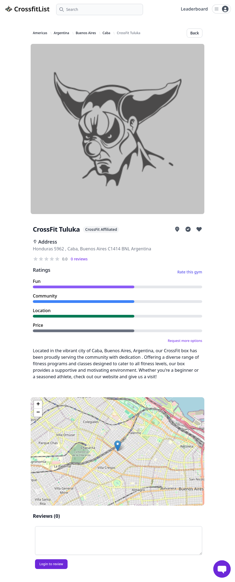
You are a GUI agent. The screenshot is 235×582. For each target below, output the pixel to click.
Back (194, 32)
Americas (40, 33)
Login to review (51, 564)
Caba (106, 33)
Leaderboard (194, 9)
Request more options (185, 341)
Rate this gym (189, 271)
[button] (117, 445)
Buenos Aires (86, 33)
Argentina (61, 33)
